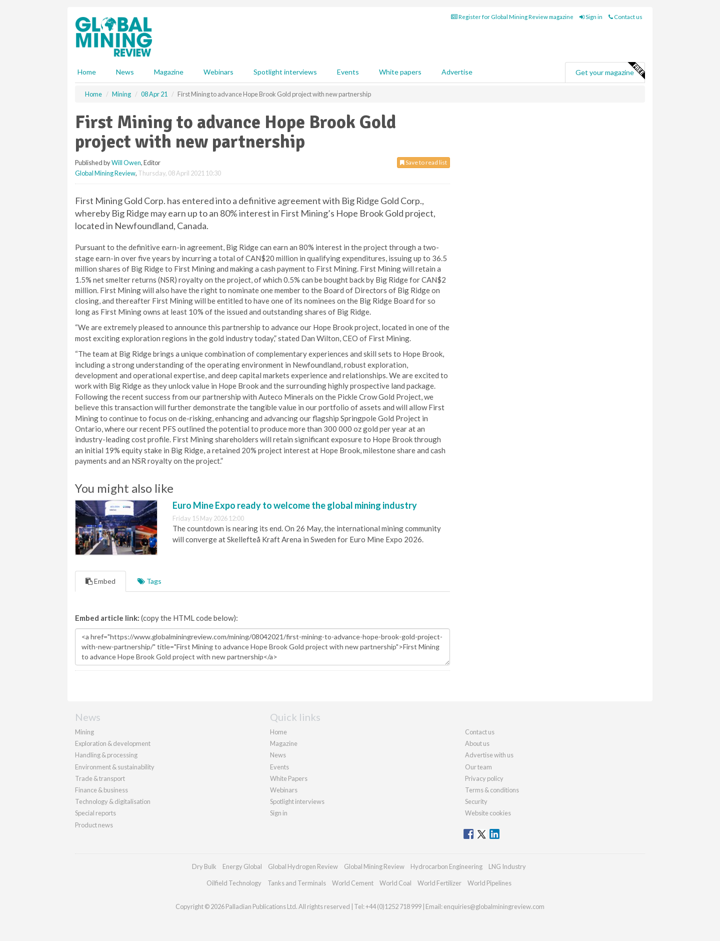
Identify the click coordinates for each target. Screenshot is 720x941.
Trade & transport (100, 778)
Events (348, 72)
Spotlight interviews (285, 72)
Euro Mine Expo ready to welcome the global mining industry (294, 505)
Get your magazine (610, 71)
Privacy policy (484, 778)
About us (477, 743)
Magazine (169, 72)
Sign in (591, 17)
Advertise (457, 72)
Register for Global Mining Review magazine (512, 17)
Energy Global (242, 866)
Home (87, 72)
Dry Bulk (204, 866)
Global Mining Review (105, 173)
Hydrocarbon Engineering (446, 866)
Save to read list (423, 162)
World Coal (396, 883)
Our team (478, 767)
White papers (400, 72)
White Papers (289, 778)
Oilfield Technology (234, 883)
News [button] (125, 72)
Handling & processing (106, 755)
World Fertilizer (440, 883)
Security (476, 801)
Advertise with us (489, 755)
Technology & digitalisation (112, 801)
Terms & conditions (492, 790)
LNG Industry (507, 866)
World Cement (353, 883)
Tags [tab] (150, 581)
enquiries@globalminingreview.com (494, 906)
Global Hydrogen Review (303, 866)
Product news (94, 825)
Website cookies (488, 813)
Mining (84, 732)
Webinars (219, 72)
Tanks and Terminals (297, 883)
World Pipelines (490, 883)
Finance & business (101, 790)
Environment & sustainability (114, 767)
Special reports (95, 813)
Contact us (625, 17)
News (278, 755)
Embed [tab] (101, 581)
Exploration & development (112, 743)
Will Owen (126, 163)
